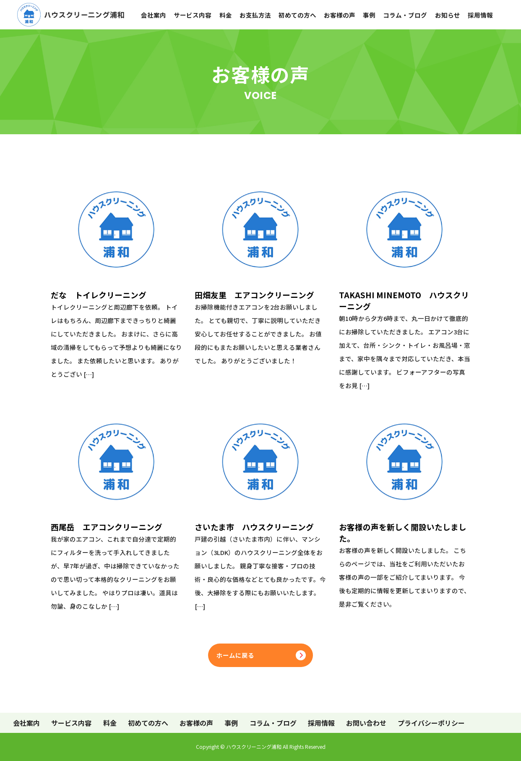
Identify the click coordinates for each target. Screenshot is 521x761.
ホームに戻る (235, 655)
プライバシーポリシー (431, 723)
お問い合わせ (366, 723)
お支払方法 (255, 14)
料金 (225, 14)
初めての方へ (297, 14)
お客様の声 (339, 14)
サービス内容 (192, 14)
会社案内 (153, 14)
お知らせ (447, 14)
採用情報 (480, 14)
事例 (369, 14)
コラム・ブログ (405, 14)
